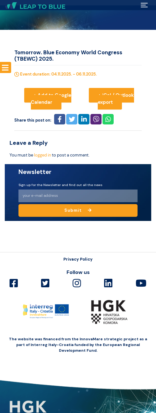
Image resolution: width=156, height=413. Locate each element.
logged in (42, 155)
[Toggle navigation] (144, 5)
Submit (78, 210)
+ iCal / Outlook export (116, 99)
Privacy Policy (78, 259)
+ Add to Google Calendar (51, 99)
